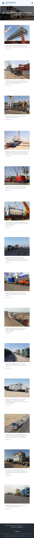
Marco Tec (28, 535)
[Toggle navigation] (32, 3)
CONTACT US (25, 525)
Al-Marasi (18, 535)
